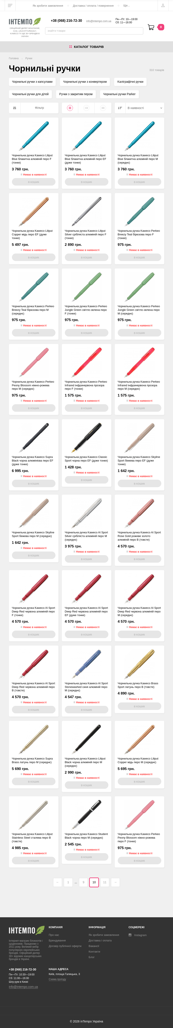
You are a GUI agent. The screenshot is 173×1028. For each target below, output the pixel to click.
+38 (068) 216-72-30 (66, 20)
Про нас (54, 935)
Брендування (57, 940)
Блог (92, 957)
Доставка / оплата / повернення (93, 5)
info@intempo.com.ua (98, 21)
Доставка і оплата (100, 940)
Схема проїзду (57, 979)
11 (105, 882)
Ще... (126, 5)
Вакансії (94, 946)
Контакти (94, 951)
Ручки (28, 58)
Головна (14, 58)
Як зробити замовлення (48, 5)
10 (94, 882)
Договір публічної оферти (65, 946)
